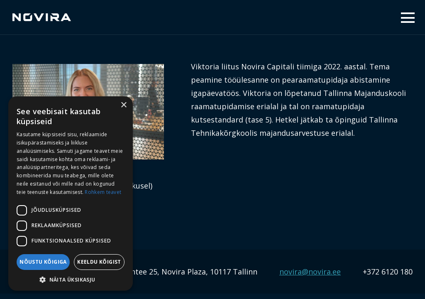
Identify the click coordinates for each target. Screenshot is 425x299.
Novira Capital (41, 17)
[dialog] (70, 193)
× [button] (123, 105)
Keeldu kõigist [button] (99, 261)
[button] (71, 278)
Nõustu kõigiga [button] (43, 261)
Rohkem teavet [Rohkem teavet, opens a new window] (103, 192)
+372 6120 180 (388, 272)
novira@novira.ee (310, 272)
